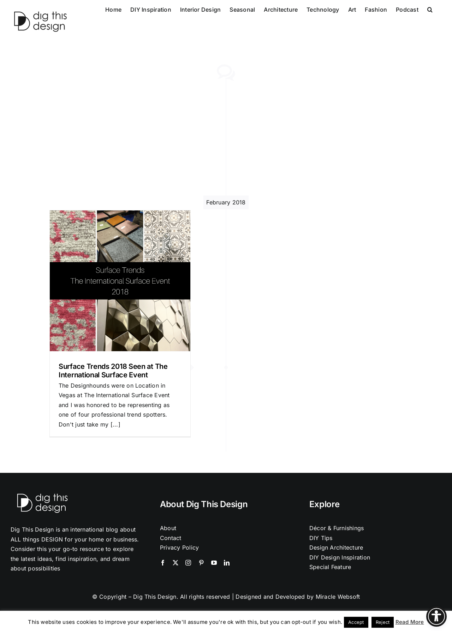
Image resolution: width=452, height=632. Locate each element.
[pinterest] (201, 563)
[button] (430, 9)
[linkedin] (227, 563)
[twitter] (175, 563)
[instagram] (188, 563)
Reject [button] (382, 622)
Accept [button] (356, 622)
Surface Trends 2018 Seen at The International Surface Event (113, 370)
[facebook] (163, 563)
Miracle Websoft (338, 596)
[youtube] (214, 563)
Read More (410, 622)
